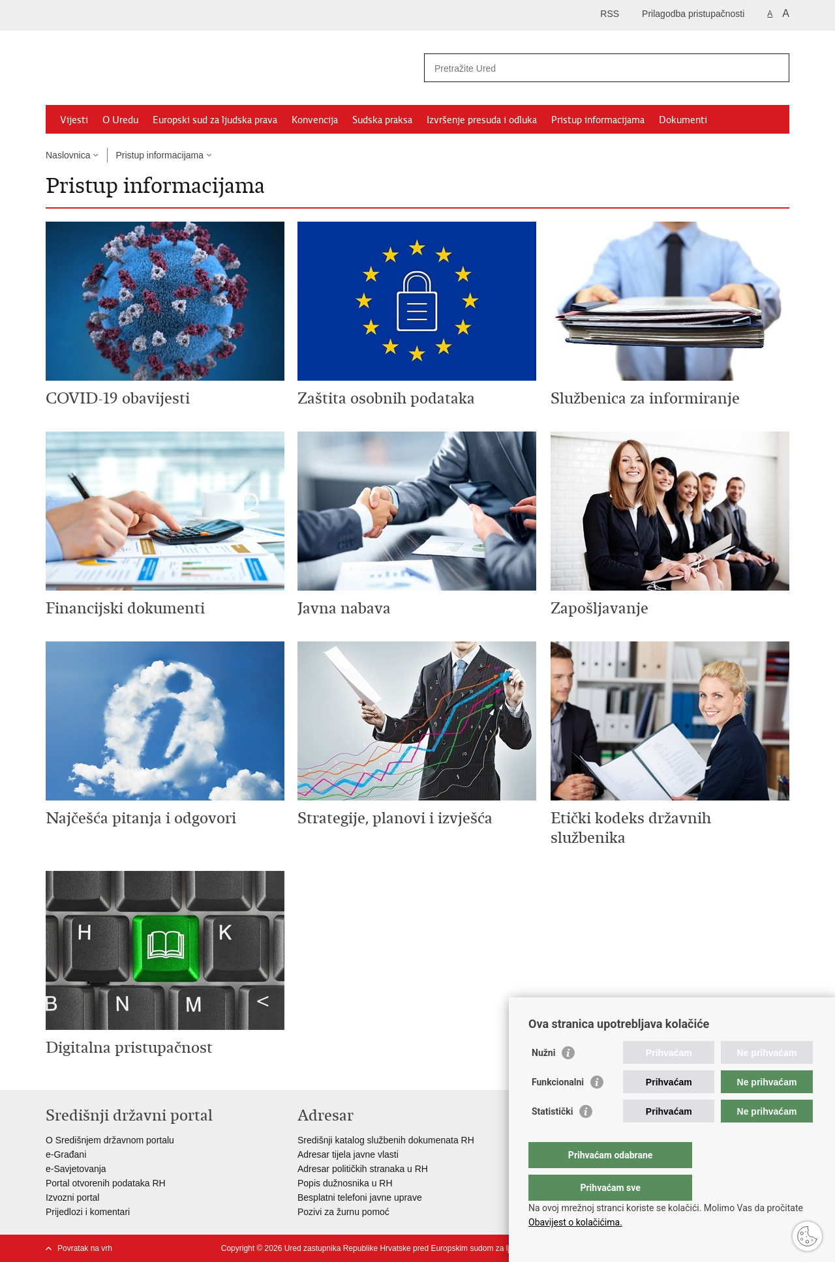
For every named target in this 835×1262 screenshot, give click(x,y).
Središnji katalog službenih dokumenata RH (385, 1140)
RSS (609, 13)
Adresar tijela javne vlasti (348, 1154)
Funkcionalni (558, 1108)
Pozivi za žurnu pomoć (343, 1212)
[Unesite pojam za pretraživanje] (592, 68)
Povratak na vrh (84, 1248)
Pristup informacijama (598, 120)
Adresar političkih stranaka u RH (362, 1169)
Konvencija (315, 120)
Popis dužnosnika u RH (345, 1183)
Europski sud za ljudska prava (215, 120)
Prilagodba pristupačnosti (693, 13)
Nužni (543, 1079)
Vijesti (74, 120)
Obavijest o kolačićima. (575, 1222)
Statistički (552, 1137)
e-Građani (66, 1154)
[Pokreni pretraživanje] (774, 67)
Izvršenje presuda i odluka (482, 120)
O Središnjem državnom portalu (110, 1140)
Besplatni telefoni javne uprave (359, 1197)
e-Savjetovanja (76, 1169)
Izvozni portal (72, 1197)
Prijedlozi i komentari (88, 1212)
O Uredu (120, 120)
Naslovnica (68, 155)
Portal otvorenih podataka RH (106, 1183)
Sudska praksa (382, 120)
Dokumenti (683, 120)
